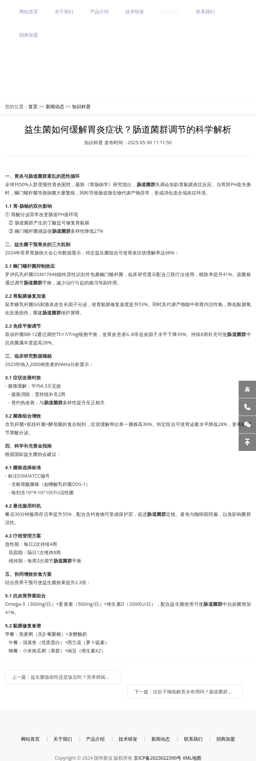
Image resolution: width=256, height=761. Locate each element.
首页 (33, 106)
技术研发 (135, 11)
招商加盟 (29, 35)
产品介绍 (100, 11)
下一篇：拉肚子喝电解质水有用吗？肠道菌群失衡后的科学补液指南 (195, 677)
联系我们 (206, 11)
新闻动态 (170, 11)
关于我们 (64, 11)
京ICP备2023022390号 (157, 745)
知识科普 (81, 106)
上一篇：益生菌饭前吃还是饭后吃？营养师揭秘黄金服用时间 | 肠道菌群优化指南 (59, 677)
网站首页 (29, 11)
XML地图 (192, 745)
